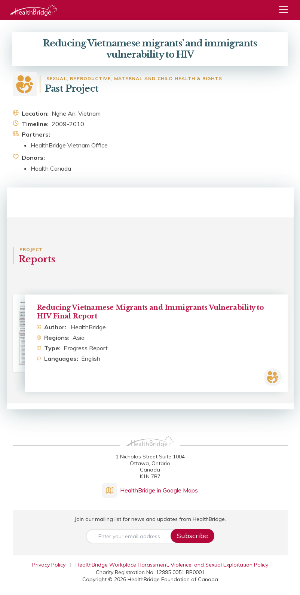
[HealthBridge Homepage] (150, 449)
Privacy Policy (48, 564)
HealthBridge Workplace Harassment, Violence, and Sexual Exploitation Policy (172, 564)
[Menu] (286, 10)
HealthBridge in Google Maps (150, 490)
